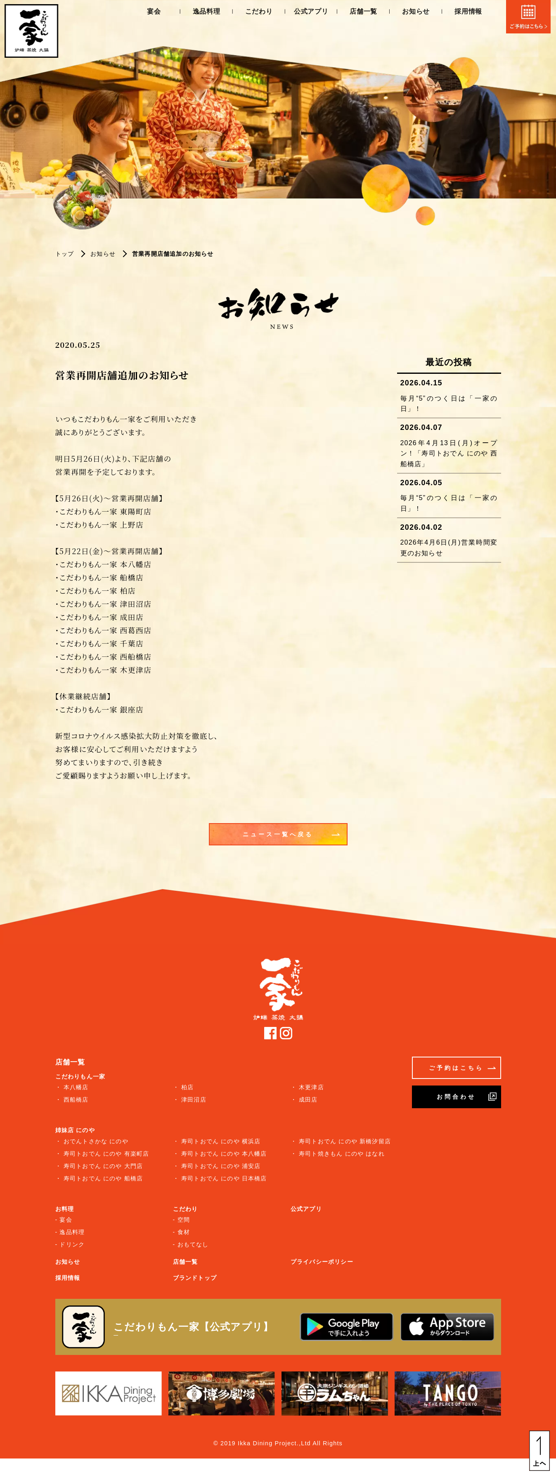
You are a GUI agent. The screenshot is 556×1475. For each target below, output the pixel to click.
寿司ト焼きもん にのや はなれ (342, 1153)
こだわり (256, 12)
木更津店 (311, 1087)
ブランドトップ (195, 1277)
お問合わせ (467, 1097)
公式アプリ (308, 12)
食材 (183, 1232)
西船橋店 (76, 1099)
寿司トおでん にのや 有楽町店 (106, 1153)
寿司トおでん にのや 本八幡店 (224, 1153)
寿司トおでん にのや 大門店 (103, 1166)
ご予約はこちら (462, 1068)
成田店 (308, 1099)
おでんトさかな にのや (96, 1141)
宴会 (151, 12)
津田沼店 (193, 1099)
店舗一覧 (361, 12)
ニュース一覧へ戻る (291, 842)
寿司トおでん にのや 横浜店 (221, 1141)
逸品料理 (204, 12)
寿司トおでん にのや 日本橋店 (224, 1178)
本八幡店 (76, 1087)
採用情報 (466, 12)
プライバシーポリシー (322, 1261)
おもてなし (193, 1244)
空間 (183, 1219)
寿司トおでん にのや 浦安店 (221, 1166)
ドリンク (72, 1244)
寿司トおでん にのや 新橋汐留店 (345, 1141)
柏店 (187, 1087)
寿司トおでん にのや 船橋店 (103, 1178)
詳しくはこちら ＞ (143, 1334)
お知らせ (413, 12)
